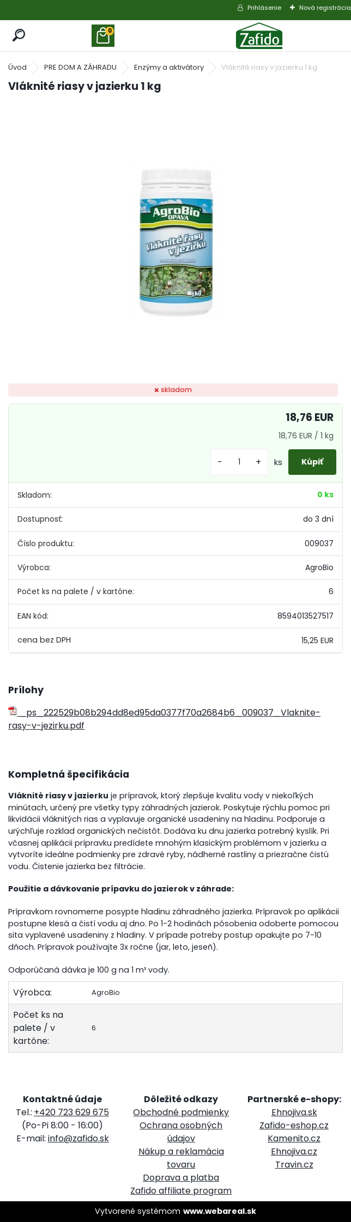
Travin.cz (294, 1164)
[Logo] (259, 36)
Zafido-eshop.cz (294, 1125)
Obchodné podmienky (181, 1112)
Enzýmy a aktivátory (169, 67)
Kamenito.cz (294, 1138)
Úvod (17, 67)
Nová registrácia (325, 7)
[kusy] (239, 462)
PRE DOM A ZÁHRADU (80, 67)
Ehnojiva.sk (294, 1112)
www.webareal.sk (219, 1211)
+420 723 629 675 (71, 1112)
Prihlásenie (264, 7)
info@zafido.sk (78, 1138)
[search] (19, 35)
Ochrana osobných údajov (181, 1132)
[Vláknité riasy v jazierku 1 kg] (175, 239)
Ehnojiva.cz (294, 1151)
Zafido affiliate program (181, 1190)
